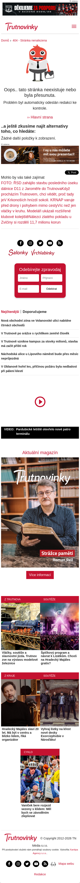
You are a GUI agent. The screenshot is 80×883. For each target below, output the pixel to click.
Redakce (40, 874)
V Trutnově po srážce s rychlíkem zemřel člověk (35, 333)
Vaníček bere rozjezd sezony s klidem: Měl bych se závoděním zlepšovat (36, 811)
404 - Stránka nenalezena (30, 40)
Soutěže (50, 599)
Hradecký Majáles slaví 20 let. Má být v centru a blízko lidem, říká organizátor (20, 734)
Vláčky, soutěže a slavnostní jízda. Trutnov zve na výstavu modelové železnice (20, 658)
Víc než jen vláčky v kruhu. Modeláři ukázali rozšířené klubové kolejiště (38, 211)
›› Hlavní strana (40, 117)
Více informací (40, 575)
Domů (5, 40)
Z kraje (9, 675)
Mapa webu (66, 863)
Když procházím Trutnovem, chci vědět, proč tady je (37, 194)
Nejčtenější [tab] (10, 312)
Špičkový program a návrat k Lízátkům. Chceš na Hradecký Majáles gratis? (59, 658)
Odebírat (51, 288)
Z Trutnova (12, 599)
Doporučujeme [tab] (35, 312)
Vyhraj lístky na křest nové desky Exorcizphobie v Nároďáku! (56, 734)
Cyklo (28, 752)
